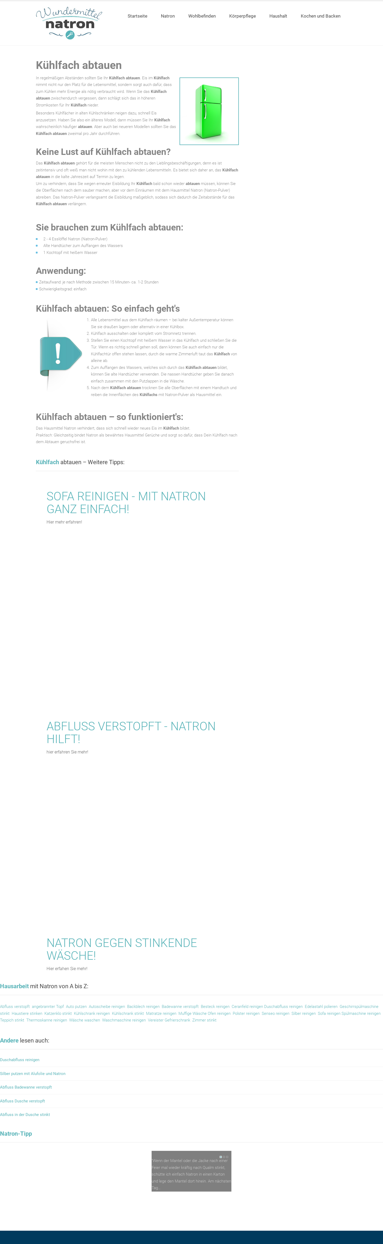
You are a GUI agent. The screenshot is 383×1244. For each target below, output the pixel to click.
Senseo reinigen (275, 1013)
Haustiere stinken (27, 1013)
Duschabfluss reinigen (283, 1006)
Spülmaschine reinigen (361, 1013)
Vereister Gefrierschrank (169, 1020)
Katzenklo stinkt (58, 1013)
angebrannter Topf (48, 1006)
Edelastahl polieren (321, 1006)
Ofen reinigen (219, 1013)
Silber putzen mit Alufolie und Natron (32, 1074)
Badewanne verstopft (180, 1006)
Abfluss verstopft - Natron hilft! (131, 732)
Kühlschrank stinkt (128, 1013)
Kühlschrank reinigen (92, 1013)
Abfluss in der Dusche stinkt (25, 1115)
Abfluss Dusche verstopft (22, 1101)
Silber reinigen (304, 1013)
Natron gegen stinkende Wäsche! (122, 949)
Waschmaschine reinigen (124, 1020)
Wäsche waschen (84, 1020)
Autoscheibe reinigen (107, 1006)
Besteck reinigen (215, 1006)
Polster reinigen (246, 1013)
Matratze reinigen (161, 1013)
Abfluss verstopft (15, 1006)
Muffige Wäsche (193, 1013)
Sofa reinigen (330, 1013)
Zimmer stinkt (204, 1020)
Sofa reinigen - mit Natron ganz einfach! (126, 502)
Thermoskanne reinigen (46, 1020)
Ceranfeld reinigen (247, 1006)
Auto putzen (76, 1006)
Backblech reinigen (143, 1006)
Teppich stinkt (12, 1020)
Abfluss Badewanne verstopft (26, 1087)
